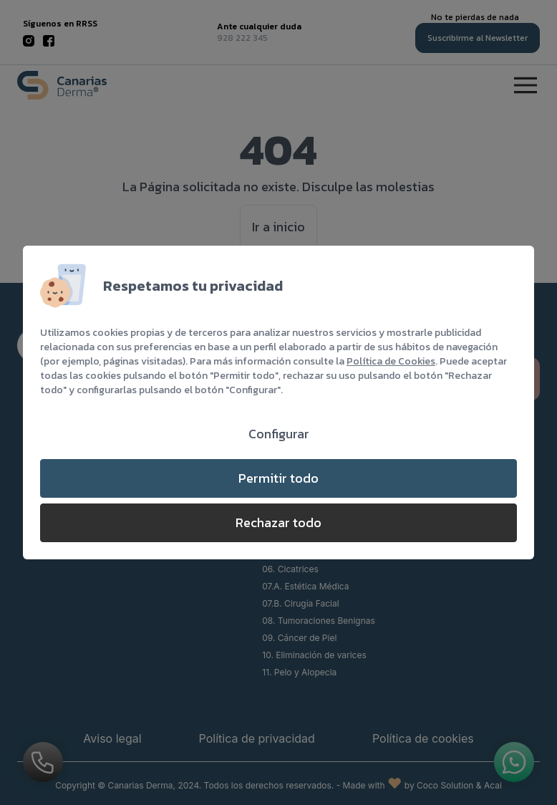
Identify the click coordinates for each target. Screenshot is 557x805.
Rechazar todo (278, 522)
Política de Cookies (391, 361)
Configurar (278, 433)
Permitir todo (278, 478)
